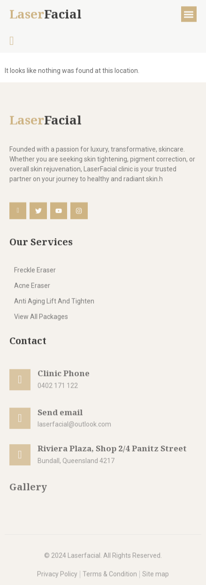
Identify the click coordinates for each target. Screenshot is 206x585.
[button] (189, 16)
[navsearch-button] (11, 43)
